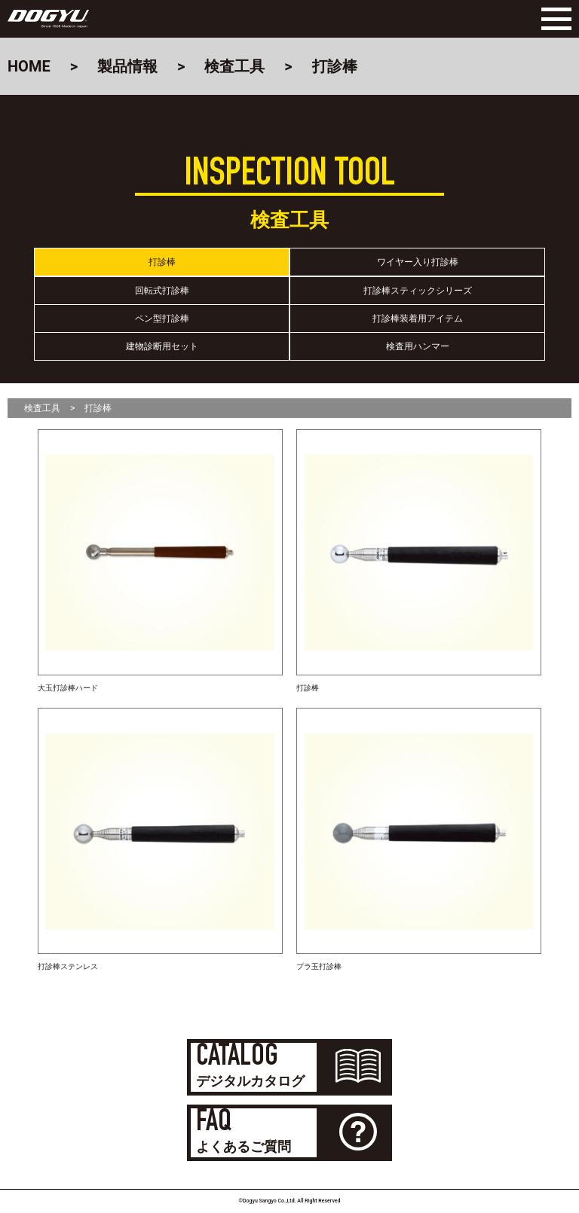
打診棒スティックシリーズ (417, 290)
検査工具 (234, 66)
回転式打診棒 (162, 290)
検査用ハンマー (417, 346)
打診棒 (162, 262)
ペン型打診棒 (162, 318)
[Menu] (552, 19)
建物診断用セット (162, 346)
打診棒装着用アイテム (417, 318)
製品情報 (127, 66)
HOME (29, 66)
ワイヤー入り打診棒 (417, 262)
